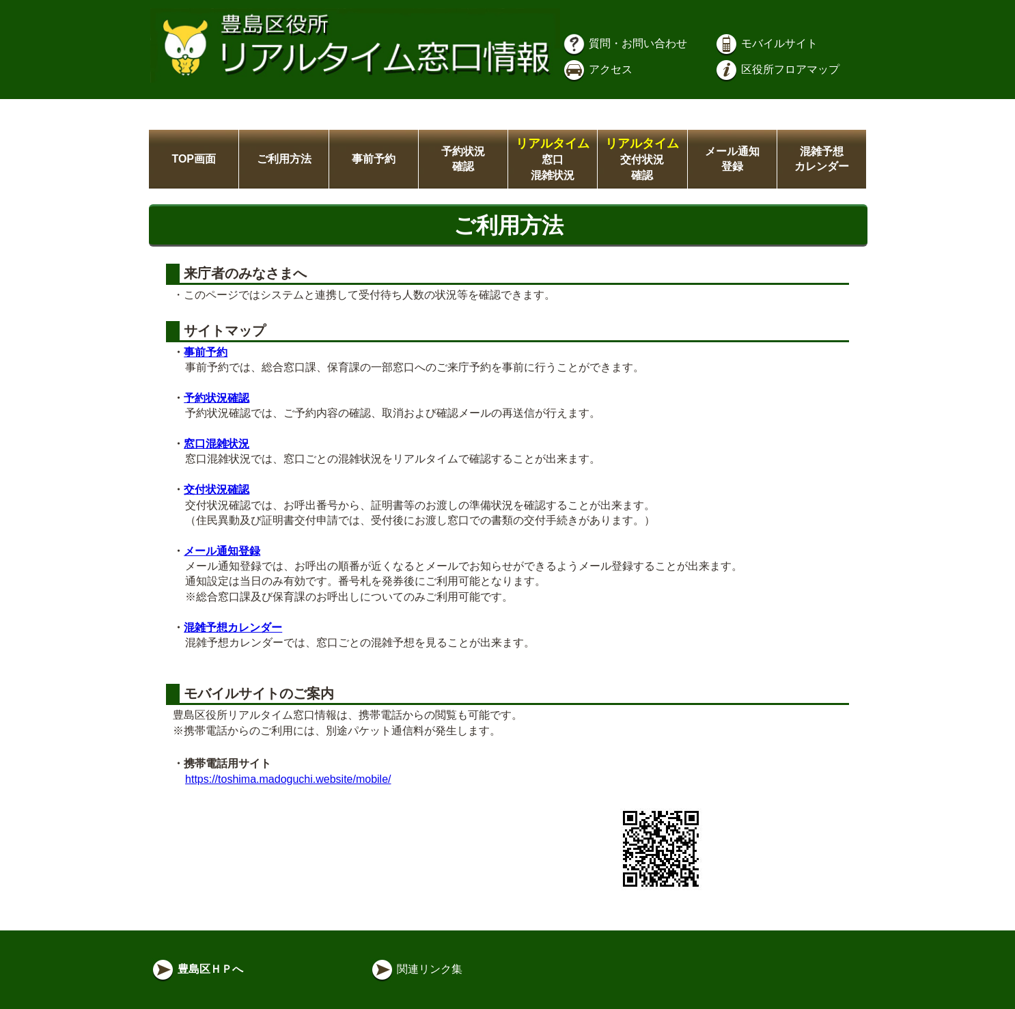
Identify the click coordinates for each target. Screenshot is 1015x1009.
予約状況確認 (216, 398)
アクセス (596, 69)
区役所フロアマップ (776, 69)
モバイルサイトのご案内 (257, 693)
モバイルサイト (766, 43)
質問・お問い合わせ (624, 43)
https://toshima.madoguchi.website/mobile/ (288, 779)
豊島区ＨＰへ (196, 969)
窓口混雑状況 (552, 159)
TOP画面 (193, 159)
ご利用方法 (284, 159)
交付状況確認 (642, 159)
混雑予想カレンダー (233, 627)
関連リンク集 (416, 969)
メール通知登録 (222, 551)
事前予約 (373, 159)
